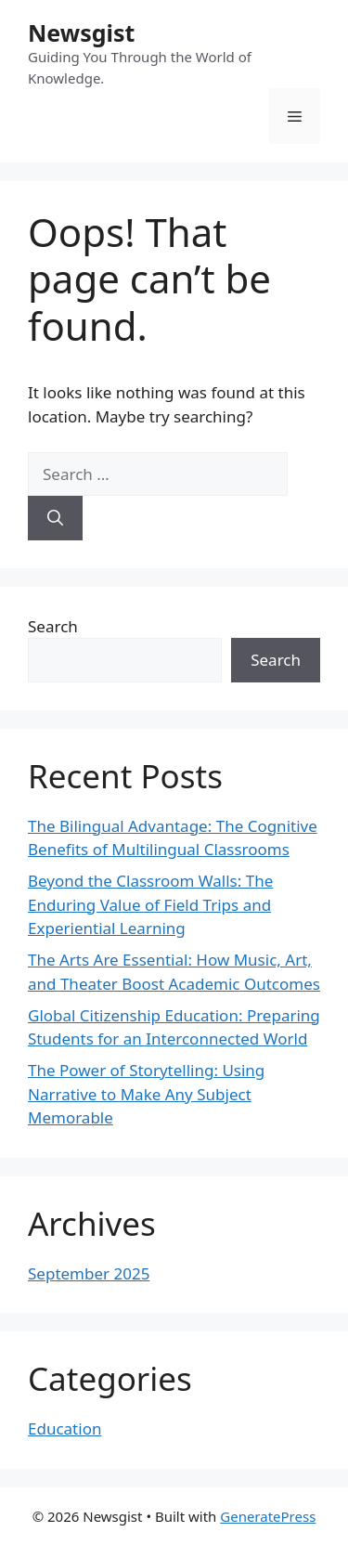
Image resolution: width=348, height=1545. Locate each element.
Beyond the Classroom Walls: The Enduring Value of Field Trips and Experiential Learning (150, 904)
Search (53, 626)
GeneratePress (268, 1516)
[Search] (55, 518)
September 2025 (88, 1273)
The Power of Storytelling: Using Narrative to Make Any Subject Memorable (146, 1093)
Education (64, 1428)
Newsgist (81, 32)
